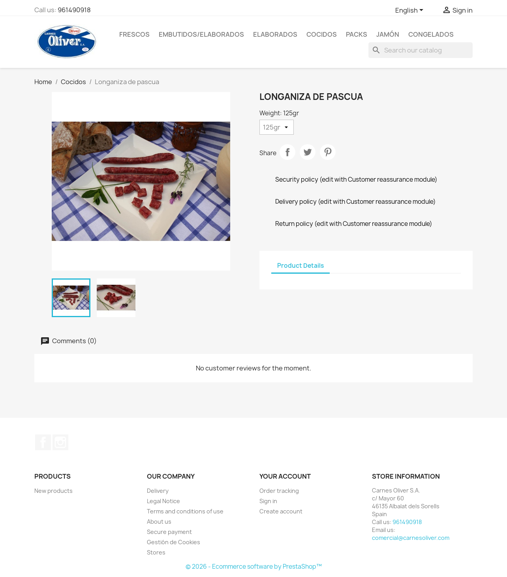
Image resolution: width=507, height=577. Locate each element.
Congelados (431, 34)
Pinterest (328, 152)
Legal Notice (163, 501)
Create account (280, 511)
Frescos (134, 34)
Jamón (387, 34)
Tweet (307, 152)
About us (159, 521)
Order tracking (279, 490)
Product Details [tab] (300, 265)
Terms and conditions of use (185, 511)
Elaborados (275, 34)
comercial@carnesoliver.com (410, 537)
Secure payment (169, 532)
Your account (285, 476)
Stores (156, 552)
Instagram (60, 442)
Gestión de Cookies (173, 542)
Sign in (268, 501)
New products (53, 490)
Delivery (158, 490)
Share (287, 152)
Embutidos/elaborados (201, 34)
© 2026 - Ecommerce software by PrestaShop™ (254, 566)
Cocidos (321, 34)
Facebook (43, 442)
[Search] (420, 50)
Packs (356, 34)
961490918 (74, 10)
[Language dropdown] (410, 10)
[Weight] (276, 127)
